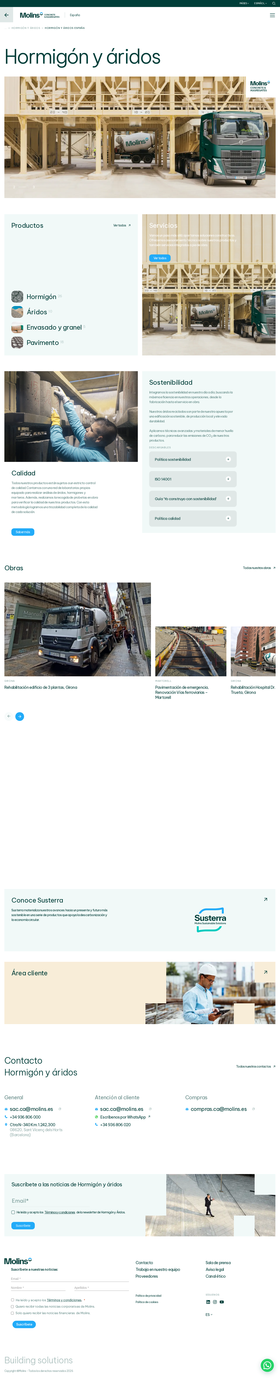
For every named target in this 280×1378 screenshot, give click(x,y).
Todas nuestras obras (259, 567)
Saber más (23, 532)
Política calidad (193, 518)
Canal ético (216, 1276)
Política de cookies (147, 1302)
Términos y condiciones (59, 1212)
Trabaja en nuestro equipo (158, 1269)
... (5, 28)
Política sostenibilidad (193, 459)
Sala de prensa (218, 1262)
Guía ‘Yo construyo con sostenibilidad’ (193, 498)
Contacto (144, 1262)
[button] (267, 1365)
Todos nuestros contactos (256, 1066)
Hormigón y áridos (26, 28)
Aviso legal (215, 1269)
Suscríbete (23, 1225)
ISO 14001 (193, 479)
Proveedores (147, 1276)
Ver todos (122, 225)
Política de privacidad (148, 1295)
